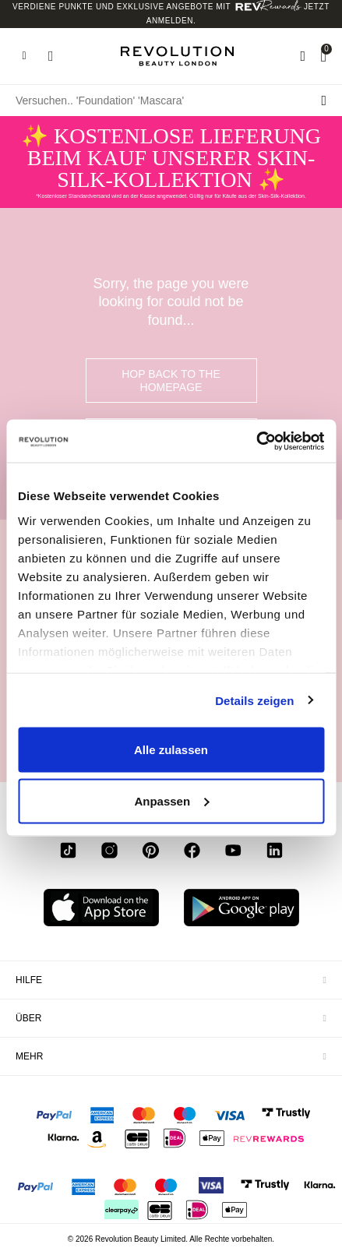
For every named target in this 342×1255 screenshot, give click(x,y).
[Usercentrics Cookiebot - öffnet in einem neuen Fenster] (256, 441)
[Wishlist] (302, 56)
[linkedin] (275, 852)
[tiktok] (68, 852)
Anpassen (171, 800)
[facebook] (192, 852)
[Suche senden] (323, 100)
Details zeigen (254, 700)
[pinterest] (151, 852)
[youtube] (233, 852)
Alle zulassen (171, 749)
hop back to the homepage (171, 380)
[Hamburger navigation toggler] (24, 56)
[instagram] (109, 852)
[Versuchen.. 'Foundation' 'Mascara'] (171, 100)
